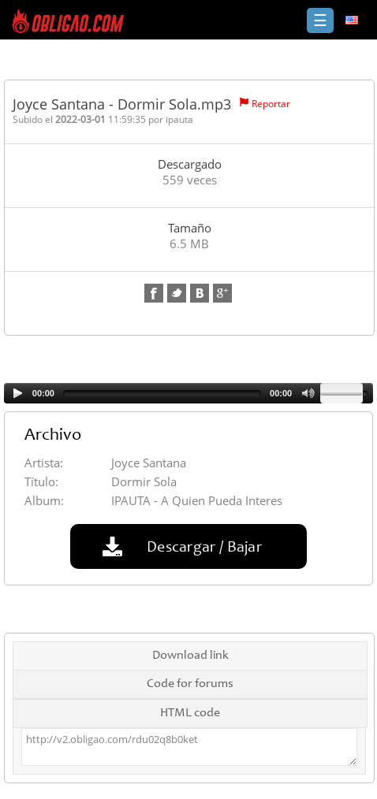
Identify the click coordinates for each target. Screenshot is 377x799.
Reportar (271, 103)
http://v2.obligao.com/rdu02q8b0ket (189, 747)
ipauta (179, 119)
